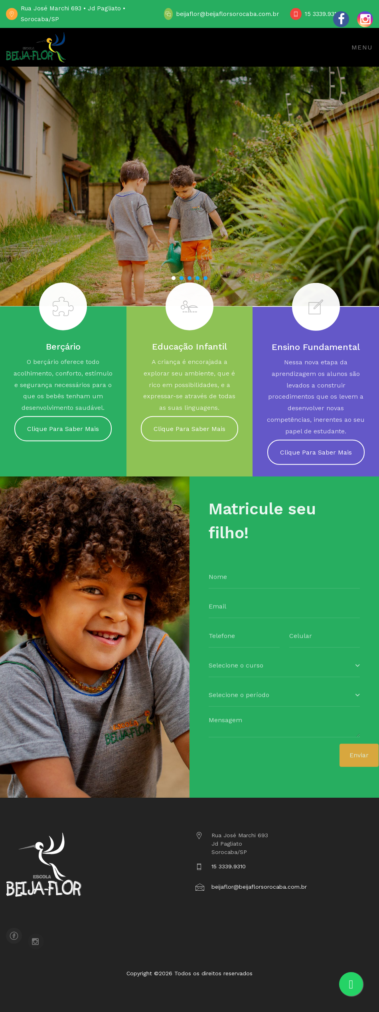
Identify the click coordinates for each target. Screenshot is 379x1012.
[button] (174, 278)
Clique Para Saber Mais (63, 433)
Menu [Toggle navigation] (362, 47)
